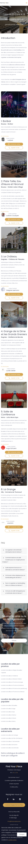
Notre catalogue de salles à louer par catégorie (12, 754)
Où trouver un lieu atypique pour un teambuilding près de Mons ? (15, 576)
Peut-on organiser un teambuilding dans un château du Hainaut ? (15, 584)
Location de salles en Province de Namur (12, 685)
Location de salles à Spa (8, 712)
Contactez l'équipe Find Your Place (14, 805)
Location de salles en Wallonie (9, 676)
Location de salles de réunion (9, 744)
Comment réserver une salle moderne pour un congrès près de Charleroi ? (13, 560)
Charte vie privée (14, 784)
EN (17, 772)
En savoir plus (5, 136)
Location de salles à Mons (8, 721)
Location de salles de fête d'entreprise (11, 738)
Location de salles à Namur (8, 715)
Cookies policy (14, 787)
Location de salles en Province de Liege (12, 682)
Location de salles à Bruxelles (9, 705)
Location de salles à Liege (8, 708)
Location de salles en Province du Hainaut (12, 691)
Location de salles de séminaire (10, 748)
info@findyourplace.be (14, 821)
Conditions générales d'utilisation (14, 780)
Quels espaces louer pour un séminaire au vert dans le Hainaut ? (15, 569)
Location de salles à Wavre (8, 718)
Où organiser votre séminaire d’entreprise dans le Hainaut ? (13, 551)
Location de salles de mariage (9, 735)
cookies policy (12, 840)
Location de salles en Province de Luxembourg (14, 688)
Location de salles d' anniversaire (10, 741)
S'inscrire (14, 640)
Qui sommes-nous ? (14, 777)
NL (14, 772)
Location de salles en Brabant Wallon (11, 679)
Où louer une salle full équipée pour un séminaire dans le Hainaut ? (15, 592)
